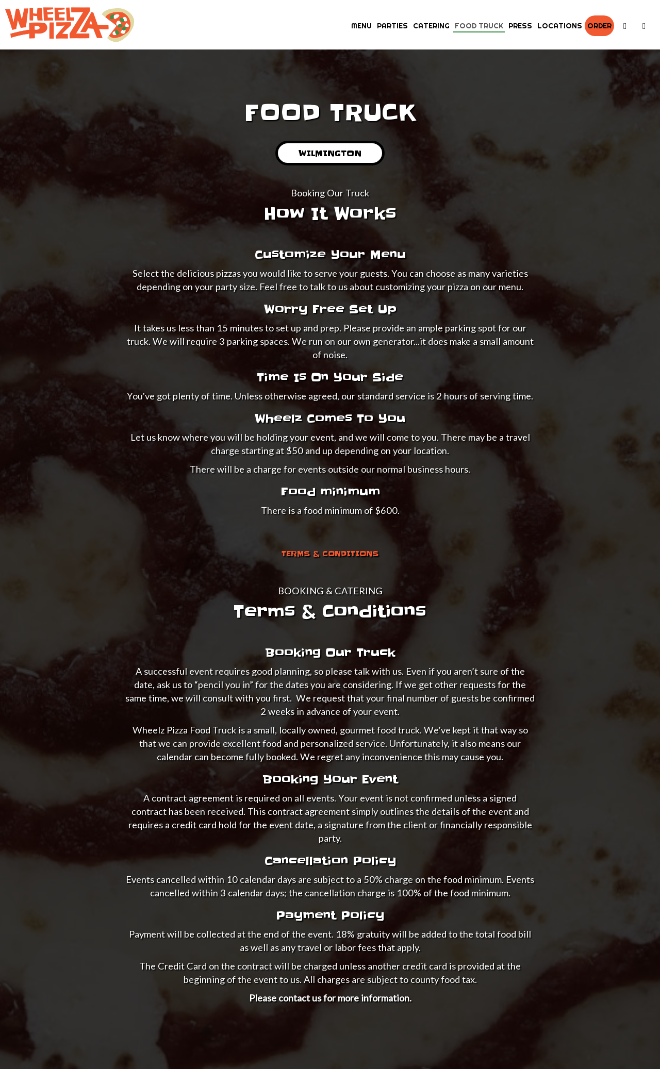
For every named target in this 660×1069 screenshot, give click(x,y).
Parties (392, 25)
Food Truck (479, 25)
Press (520, 25)
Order (599, 25)
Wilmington (318, 156)
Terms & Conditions (330, 553)
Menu (361, 25)
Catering (431, 25)
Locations (559, 25)
